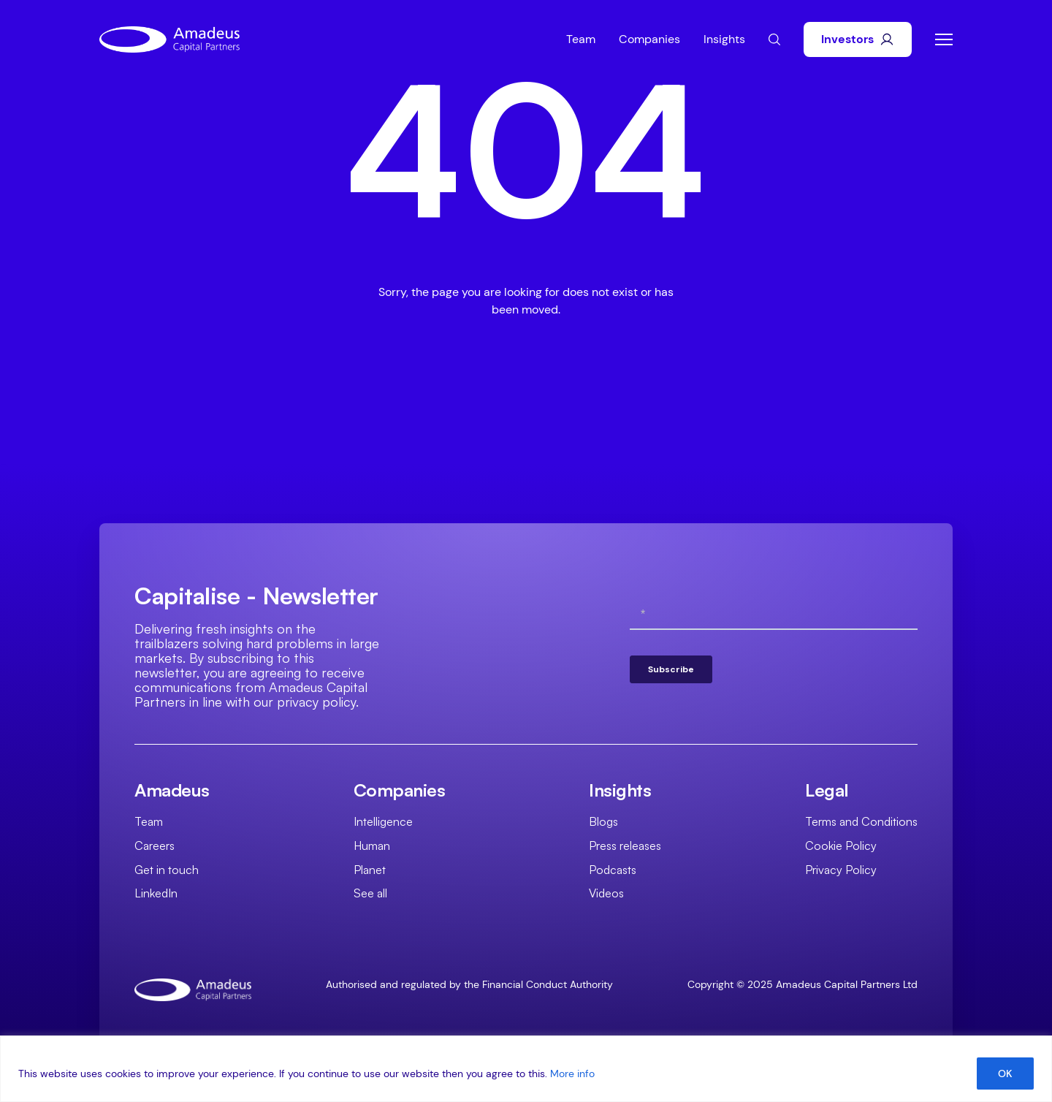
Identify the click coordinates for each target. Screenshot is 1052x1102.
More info (572, 1073)
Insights (724, 39)
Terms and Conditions (861, 821)
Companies (649, 39)
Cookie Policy (841, 845)
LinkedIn (156, 893)
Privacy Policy (841, 869)
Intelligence (383, 821)
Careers (154, 845)
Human (372, 845)
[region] (526, 1069)
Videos (606, 893)
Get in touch (166, 869)
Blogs (603, 821)
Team (580, 39)
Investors (857, 39)
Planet (370, 869)
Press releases (625, 845)
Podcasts (612, 869)
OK (1005, 1073)
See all (370, 893)
